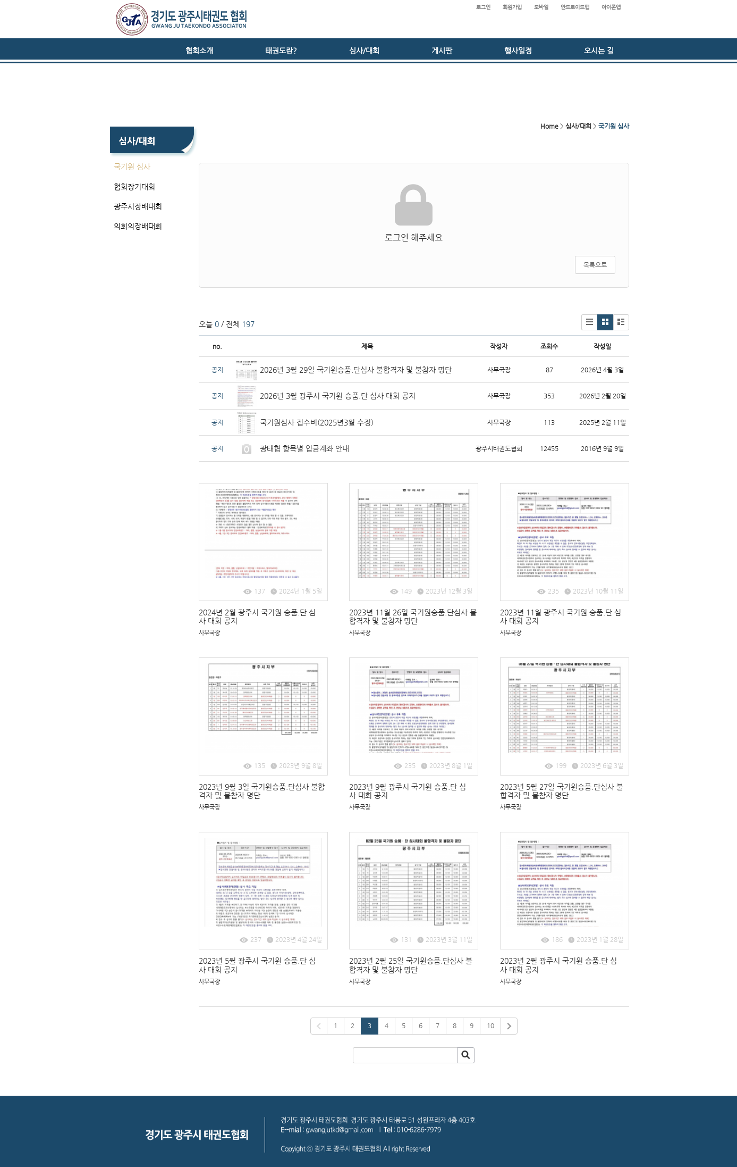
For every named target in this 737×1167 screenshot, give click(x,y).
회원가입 (512, 7)
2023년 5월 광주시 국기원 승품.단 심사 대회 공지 (257, 965)
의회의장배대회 (138, 226)
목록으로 (595, 265)
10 (490, 1025)
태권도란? (281, 50)
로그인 (483, 7)
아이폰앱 (611, 7)
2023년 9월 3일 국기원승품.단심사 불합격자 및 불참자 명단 (262, 791)
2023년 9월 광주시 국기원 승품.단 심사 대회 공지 (407, 791)
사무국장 (209, 632)
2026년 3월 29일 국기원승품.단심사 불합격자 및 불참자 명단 (356, 369)
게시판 (441, 50)
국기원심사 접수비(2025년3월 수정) (317, 422)
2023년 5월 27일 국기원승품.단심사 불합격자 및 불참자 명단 (561, 791)
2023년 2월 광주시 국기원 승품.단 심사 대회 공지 (558, 965)
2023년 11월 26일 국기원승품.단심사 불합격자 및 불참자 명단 (413, 617)
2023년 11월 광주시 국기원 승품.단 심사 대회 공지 (560, 617)
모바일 (541, 7)
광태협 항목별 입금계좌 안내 (304, 448)
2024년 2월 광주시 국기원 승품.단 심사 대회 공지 (257, 617)
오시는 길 (599, 50)
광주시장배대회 (138, 206)
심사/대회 (364, 50)
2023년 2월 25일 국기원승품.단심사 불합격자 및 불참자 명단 (410, 965)
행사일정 (518, 50)
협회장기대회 (134, 186)
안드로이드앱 (575, 7)
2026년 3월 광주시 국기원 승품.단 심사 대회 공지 (338, 395)
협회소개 (199, 50)
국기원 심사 (132, 166)
